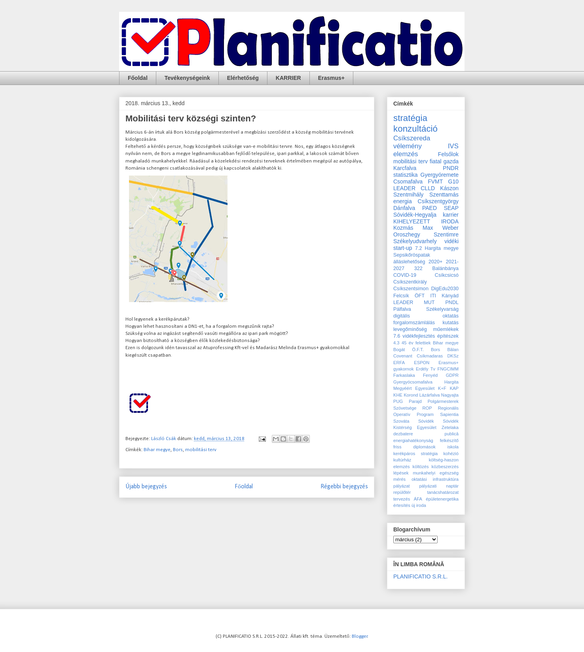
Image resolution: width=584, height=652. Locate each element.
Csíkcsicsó (447, 275)
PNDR (451, 168)
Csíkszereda (411, 138)
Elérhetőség (243, 78)
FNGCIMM (448, 369)
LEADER (403, 302)
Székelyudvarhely (415, 241)
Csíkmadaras (430, 355)
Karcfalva (404, 168)
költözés (421, 466)
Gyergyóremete (440, 175)
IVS (453, 146)
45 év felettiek (416, 342)
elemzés (405, 154)
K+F (442, 388)
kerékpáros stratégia (415, 453)
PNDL (452, 302)
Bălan (453, 349)
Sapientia (449, 414)
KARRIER (288, 78)
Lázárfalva (429, 395)
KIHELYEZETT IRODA (426, 221)
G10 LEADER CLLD (426, 184)
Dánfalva (404, 208)
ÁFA (418, 499)
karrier (451, 215)
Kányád (450, 296)
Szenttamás (444, 194)
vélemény (407, 146)
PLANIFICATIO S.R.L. (420, 576)
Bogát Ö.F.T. (408, 349)
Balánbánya (445, 268)
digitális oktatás (426, 316)
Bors (178, 449)
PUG (398, 401)
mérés (399, 479)
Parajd (415, 401)
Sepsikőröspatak (411, 255)
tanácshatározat (443, 492)
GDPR (452, 375)
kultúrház (402, 459)
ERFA (399, 362)
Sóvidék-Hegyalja (414, 215)
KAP (454, 388)
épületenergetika (442, 499)
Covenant (402, 355)
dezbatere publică (426, 433)
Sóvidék (426, 421)
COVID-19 (404, 275)
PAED (429, 208)
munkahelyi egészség (436, 473)
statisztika (405, 175)
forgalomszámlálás (414, 322)
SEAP (451, 208)
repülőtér (402, 492)
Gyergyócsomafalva (412, 382)
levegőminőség (410, 329)
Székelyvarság (442, 309)
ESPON (421, 362)
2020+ (435, 262)
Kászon (449, 188)
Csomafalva (408, 181)
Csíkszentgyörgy (438, 201)
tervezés (401, 499)
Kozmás (403, 228)
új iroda (418, 505)
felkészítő (449, 440)
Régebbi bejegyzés (344, 487)
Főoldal (138, 78)
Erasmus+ (331, 78)
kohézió (451, 453)
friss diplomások (414, 446)
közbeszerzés (445, 466)
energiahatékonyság (413, 440)
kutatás (450, 322)
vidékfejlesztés (418, 336)
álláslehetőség (409, 262)
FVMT (435, 181)
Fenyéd (430, 375)
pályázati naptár (439, 486)
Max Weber (441, 228)
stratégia (410, 118)
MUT (429, 302)
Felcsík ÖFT (409, 296)
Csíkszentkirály (410, 282)
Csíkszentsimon (411, 288)
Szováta (401, 421)
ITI (433, 296)
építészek (448, 336)
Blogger (360, 636)
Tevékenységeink (187, 78)
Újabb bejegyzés (146, 487)
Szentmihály (408, 194)
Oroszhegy (406, 234)
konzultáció (415, 129)
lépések (401, 473)
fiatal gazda (444, 161)
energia (402, 201)
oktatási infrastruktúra (435, 479)
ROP (427, 408)
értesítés (401, 505)
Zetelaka (450, 427)
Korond (411, 395)
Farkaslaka (404, 375)
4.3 (396, 342)
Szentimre (446, 234)
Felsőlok (448, 154)
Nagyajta (450, 395)
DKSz (453, 355)
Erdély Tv (425, 369)
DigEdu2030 (445, 288)
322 (418, 268)
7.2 (418, 248)
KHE (397, 395)
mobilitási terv (200, 449)
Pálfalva (402, 309)
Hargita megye (442, 248)
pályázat (401, 486)
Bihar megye (157, 449)
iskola (453, 446)
